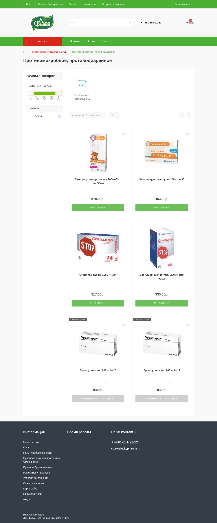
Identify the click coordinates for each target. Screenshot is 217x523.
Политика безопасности (37, 452)
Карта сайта (30, 488)
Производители (32, 493)
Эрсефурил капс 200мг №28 (98, 370)
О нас (29, 4)
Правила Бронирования (50, 4)
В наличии (97, 207)
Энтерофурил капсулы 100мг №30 (161, 179)
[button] (183, 4)
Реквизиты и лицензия (36, 472)
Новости (106, 41)
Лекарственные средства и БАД (48, 51)
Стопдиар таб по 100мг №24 (97, 274)
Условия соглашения (35, 477)
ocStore (40, 514)
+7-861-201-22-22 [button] (125, 442)
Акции (91, 41)
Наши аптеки (89, 4)
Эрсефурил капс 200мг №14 (161, 370)
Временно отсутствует (98, 398)
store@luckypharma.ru (125, 448)
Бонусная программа (113, 4)
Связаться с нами (33, 483)
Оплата (72, 4)
